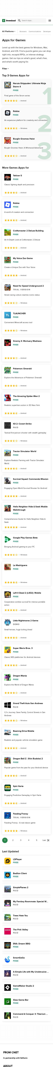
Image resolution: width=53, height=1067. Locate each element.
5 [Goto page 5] (36, 840)
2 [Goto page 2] (12, 840)
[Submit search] (19, 20)
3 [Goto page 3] (20, 840)
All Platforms (9, 31)
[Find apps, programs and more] (31, 20)
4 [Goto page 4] (28, 840)
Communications (35, 31)
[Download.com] (9, 20)
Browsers (23, 31)
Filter (5, 68)
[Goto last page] (46, 840)
